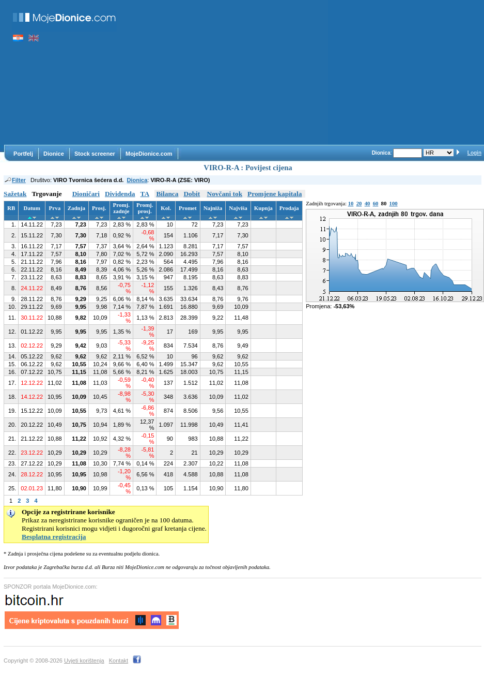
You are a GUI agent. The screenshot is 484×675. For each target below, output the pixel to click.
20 (359, 203)
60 (376, 203)
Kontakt (118, 660)
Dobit (191, 194)
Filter (15, 180)
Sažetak (15, 194)
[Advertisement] (227, 72)
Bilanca (167, 194)
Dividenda (120, 194)
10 (351, 203)
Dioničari (86, 194)
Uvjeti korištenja (84, 660)
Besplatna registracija (54, 537)
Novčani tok (225, 194)
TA (145, 194)
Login (474, 153)
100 (393, 203)
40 (367, 203)
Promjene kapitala (274, 194)
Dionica (137, 180)
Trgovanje (46, 194)
